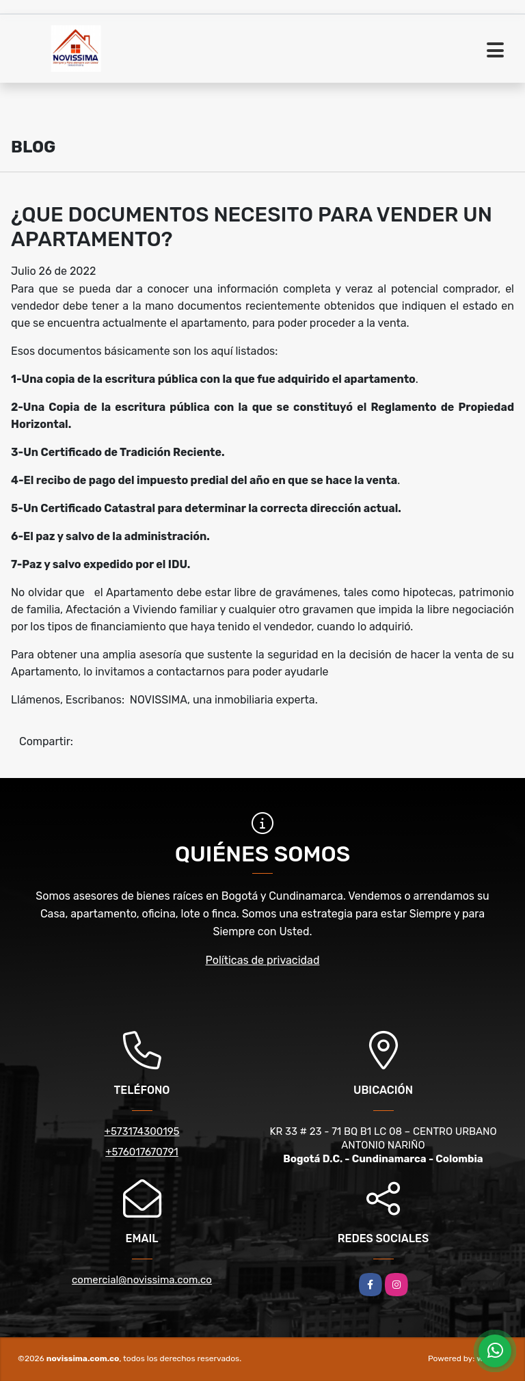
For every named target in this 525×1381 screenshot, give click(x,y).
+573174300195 (142, 1131)
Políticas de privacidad (263, 960)
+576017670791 (141, 1152)
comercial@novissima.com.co (142, 1280)
